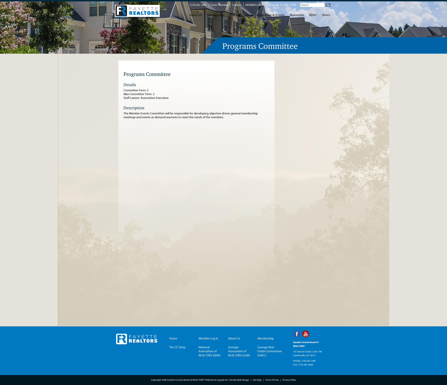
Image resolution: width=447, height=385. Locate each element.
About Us (195, 15)
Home (173, 338)
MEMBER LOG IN (254, 5)
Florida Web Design (239, 379)
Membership (215, 15)
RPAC (313, 15)
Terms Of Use (272, 379)
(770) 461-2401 (198, 5)
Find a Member (219, 5)
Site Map (257, 379)
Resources (297, 15)
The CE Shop (177, 347)
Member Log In (208, 338)
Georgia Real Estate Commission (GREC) (269, 351)
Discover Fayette (241, 15)
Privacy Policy (289, 379)
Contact (236, 5)
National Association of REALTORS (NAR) (209, 351)
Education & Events (271, 15)
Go (328, 5)
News (326, 15)
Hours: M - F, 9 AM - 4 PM (282, 5)
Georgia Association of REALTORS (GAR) (239, 351)
